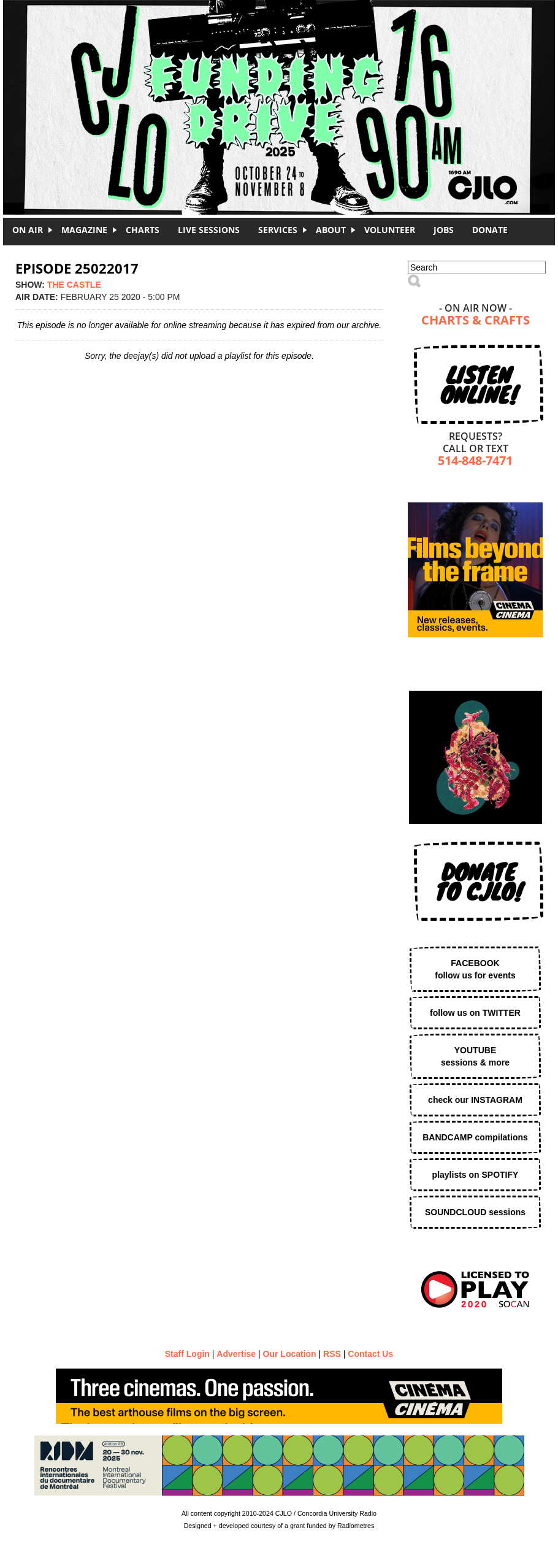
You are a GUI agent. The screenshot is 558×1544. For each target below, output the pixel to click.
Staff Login (187, 1354)
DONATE (490, 230)
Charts (142, 230)
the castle (74, 285)
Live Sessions (209, 230)
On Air (27, 230)
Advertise (236, 1354)
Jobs (444, 230)
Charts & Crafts (475, 321)
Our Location (289, 1354)
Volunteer (389, 230)
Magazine (84, 230)
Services (277, 230)
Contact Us (370, 1354)
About (331, 230)
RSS (332, 1354)
